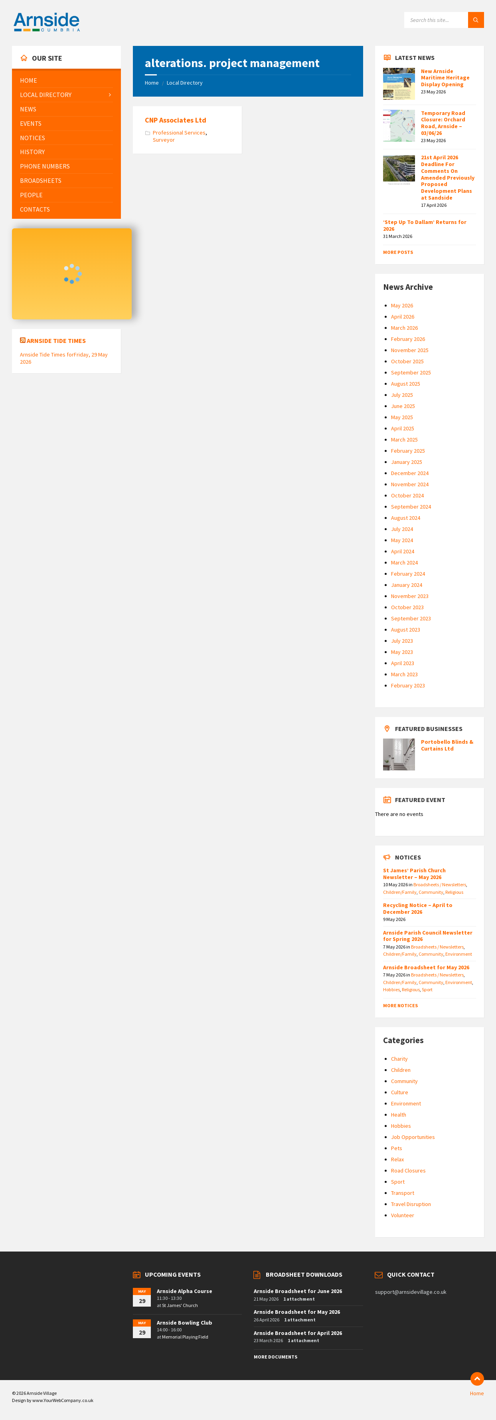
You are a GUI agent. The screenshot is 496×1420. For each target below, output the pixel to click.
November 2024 (410, 484)
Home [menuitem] (477, 1393)
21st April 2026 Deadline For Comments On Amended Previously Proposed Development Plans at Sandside (447, 177)
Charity (399, 1058)
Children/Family (400, 892)
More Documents (275, 1357)
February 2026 (408, 339)
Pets (396, 1148)
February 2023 (408, 685)
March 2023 (404, 674)
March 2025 (404, 439)
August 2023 (405, 629)
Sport (427, 989)
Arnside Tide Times (56, 341)
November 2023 (410, 596)
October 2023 (407, 607)
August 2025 (405, 383)
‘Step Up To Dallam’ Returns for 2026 (424, 225)
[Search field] (444, 20)
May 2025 (402, 417)
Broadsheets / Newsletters (439, 884)
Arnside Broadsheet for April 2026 (298, 1333)
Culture (399, 1092)
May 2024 (402, 540)
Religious (454, 892)
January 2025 (406, 461)
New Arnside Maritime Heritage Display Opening (445, 77)
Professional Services (179, 132)
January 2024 (406, 584)
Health (398, 1114)
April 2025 (402, 428)
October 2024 (407, 495)
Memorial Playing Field (185, 1337)
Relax (397, 1159)
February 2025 (408, 450)
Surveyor (164, 139)
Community (431, 892)
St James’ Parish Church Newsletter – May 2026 (414, 874)
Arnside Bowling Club (184, 1322)
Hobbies (391, 989)
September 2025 (411, 372)
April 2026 (402, 316)
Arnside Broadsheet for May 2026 (426, 967)
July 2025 (402, 394)
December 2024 (410, 473)
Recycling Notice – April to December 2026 (418, 908)
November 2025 (410, 350)
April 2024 (402, 551)
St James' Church (180, 1305)
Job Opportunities (413, 1137)
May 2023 (402, 652)
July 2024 (402, 529)
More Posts (398, 252)
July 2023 (402, 640)
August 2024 (405, 517)
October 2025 (407, 361)
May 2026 (402, 305)
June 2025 (403, 406)
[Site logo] (46, 30)
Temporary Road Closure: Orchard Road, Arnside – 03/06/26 (443, 123)
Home (152, 82)
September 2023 (411, 618)
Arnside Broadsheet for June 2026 (298, 1291)
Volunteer (402, 1215)
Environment (458, 954)
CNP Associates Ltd (175, 120)
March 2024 (404, 562)
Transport (402, 1192)
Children (401, 1069)
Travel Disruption (411, 1204)
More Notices (400, 1005)
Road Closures (408, 1170)
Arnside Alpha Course (184, 1291)
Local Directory (185, 82)
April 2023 (402, 663)
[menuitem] (66, 80)
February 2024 (408, 573)
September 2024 (411, 506)
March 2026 (404, 327)
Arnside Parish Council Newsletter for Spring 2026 (427, 936)
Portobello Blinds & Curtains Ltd (447, 745)
